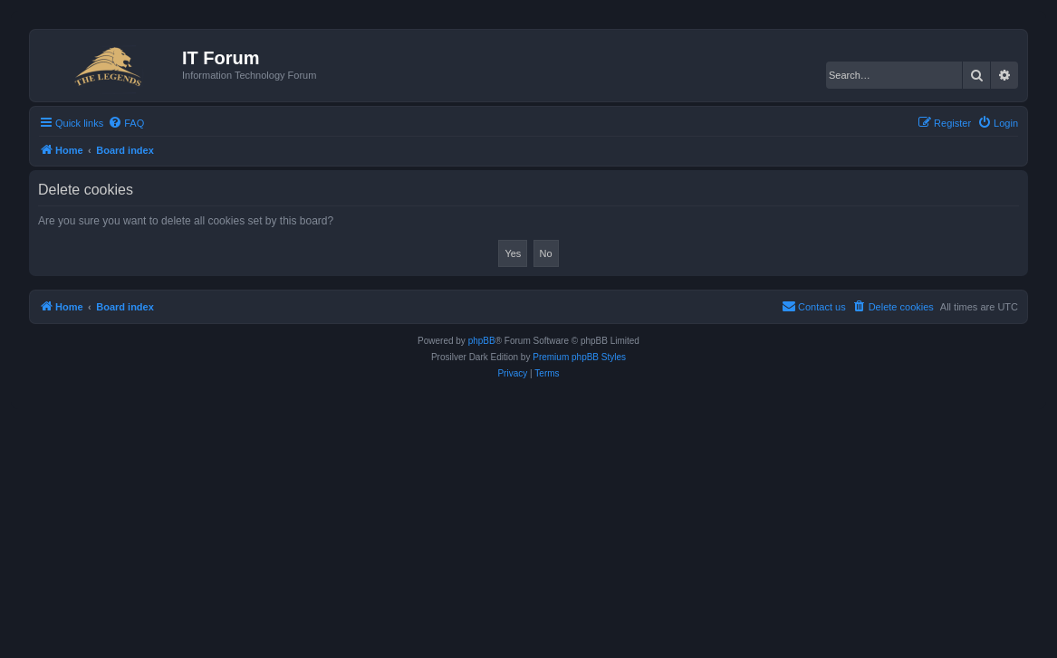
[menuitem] (126, 123)
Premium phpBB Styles (579, 357)
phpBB (481, 341)
